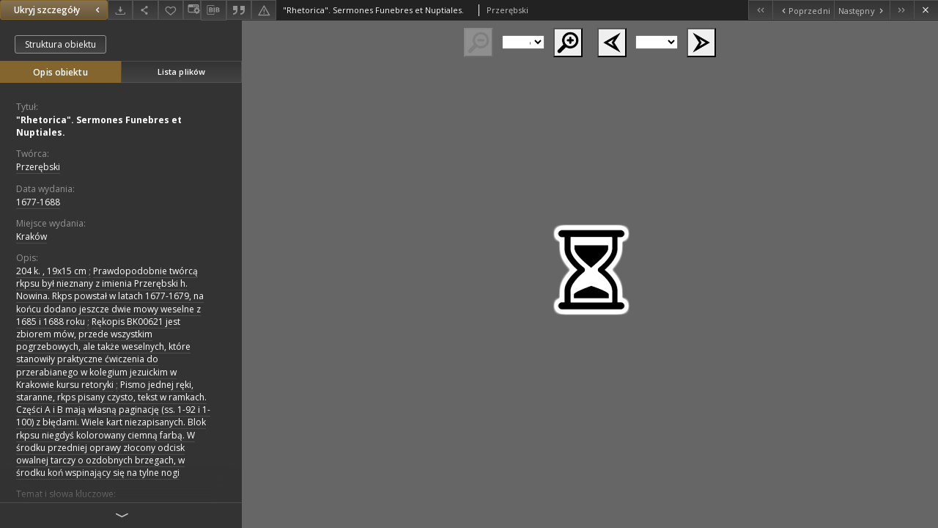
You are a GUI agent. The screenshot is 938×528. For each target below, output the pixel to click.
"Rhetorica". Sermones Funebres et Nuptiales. (99, 126)
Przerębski (38, 167)
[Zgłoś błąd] (263, 10)
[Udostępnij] (145, 10)
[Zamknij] (926, 10)
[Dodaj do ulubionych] (170, 10)
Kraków (31, 236)
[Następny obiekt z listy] (862, 10)
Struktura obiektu (60, 44)
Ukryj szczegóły (58, 10)
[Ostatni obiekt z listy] (902, 10)
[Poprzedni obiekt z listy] (802, 10)
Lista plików (181, 71)
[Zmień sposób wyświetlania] (192, 10)
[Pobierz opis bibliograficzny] (213, 10)
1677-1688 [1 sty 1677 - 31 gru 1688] (38, 202)
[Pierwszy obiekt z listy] (760, 10)
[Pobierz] (120, 10)
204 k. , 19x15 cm (51, 271)
